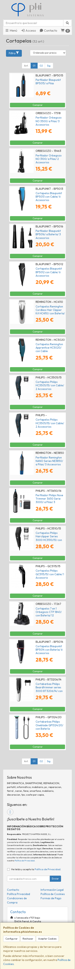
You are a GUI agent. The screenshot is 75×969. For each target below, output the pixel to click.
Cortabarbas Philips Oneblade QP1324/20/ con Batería (49, 725)
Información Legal (52, 890)
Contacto (48, 30)
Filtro (14, 53)
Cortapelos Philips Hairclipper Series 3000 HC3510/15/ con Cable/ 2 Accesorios (49, 538)
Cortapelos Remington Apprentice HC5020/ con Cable (49, 348)
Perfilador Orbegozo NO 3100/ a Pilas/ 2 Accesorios (49, 159)
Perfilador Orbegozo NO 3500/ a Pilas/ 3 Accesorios (49, 121)
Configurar (11, 938)
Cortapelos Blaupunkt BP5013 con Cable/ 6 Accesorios (49, 197)
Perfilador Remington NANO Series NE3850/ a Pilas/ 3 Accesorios (49, 461)
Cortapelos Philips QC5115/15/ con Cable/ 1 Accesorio (50, 574)
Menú (11, 30)
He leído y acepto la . (36, 869)
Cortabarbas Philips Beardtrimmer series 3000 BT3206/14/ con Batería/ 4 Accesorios (49, 689)
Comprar (38, 104)
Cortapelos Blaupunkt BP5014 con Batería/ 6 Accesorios (49, 650)
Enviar (55, 878)
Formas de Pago (51, 898)
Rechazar (28, 938)
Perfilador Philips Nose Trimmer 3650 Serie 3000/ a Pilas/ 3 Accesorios (49, 500)
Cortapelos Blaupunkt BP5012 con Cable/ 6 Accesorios (49, 272)
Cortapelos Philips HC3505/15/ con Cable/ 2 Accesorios (50, 385)
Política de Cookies (53, 894)
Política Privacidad (18, 894)
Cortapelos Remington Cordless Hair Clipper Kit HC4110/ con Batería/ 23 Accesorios (50, 312)
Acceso (28, 30)
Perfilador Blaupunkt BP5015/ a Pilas (48, 81)
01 (34, 65)
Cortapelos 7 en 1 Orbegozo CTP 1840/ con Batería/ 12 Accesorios (49, 614)
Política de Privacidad (25, 860)
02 (41, 65)
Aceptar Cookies (47, 938)
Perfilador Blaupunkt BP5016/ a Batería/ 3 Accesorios (48, 234)
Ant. (26, 65)
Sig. (49, 65)
